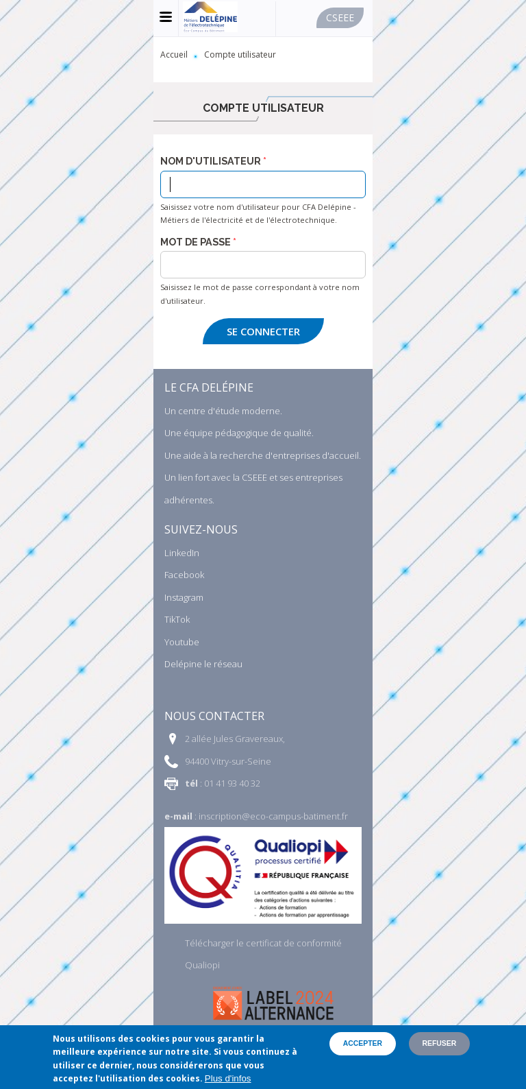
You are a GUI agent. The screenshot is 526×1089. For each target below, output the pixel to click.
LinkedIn (181, 553)
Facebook (184, 575)
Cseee (340, 17)
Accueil (174, 54)
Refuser (440, 1043)
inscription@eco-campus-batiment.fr (273, 816)
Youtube (181, 642)
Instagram (183, 597)
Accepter (362, 1043)
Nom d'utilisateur (210, 161)
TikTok (177, 619)
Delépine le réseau (203, 664)
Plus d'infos (228, 1078)
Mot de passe (195, 242)
